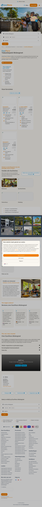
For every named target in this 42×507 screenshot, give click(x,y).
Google (16, 249)
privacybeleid (33, 251)
